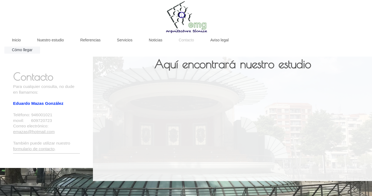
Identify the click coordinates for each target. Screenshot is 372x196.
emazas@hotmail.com (34, 131)
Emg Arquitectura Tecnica (37, 157)
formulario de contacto (34, 148)
